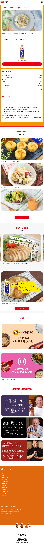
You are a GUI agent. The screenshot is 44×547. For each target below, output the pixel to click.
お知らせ (4, 485)
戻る (22, 217)
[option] (22, 249)
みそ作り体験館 (4, 506)
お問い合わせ (5, 500)
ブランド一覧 (5, 477)
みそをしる (4, 483)
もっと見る (22, 308)
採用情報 (4, 495)
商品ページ (22, 64)
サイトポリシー (14, 509)
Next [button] (42, 267)
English (8, 516)
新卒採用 (13, 506)
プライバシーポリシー (5, 509)
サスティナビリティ (6, 491)
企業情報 (4, 489)
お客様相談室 (5, 498)
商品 (3, 475)
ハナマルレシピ (5, 481)
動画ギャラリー (5, 487)
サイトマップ (21, 509)
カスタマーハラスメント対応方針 (7, 513)
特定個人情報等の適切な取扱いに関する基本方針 (10, 511)
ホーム (3, 473)
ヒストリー (4, 493)
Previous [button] (1, 267)
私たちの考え (5, 479)
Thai (12, 516)
